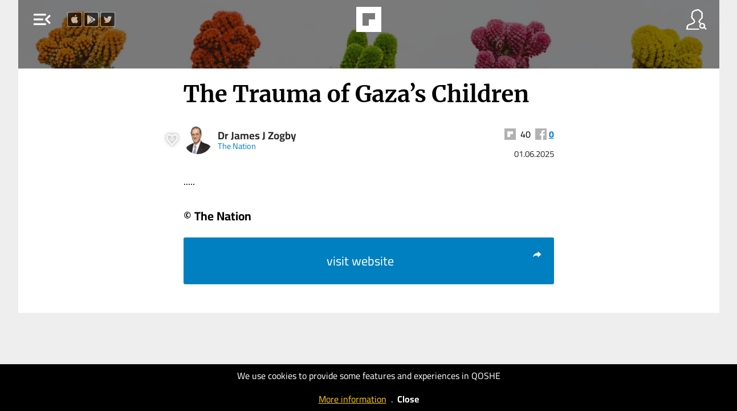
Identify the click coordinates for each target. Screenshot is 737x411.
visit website (435, 261)
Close (408, 399)
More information (352, 399)
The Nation (237, 146)
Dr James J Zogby (257, 136)
